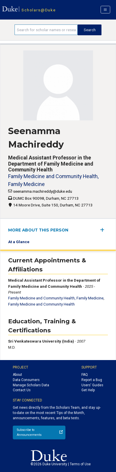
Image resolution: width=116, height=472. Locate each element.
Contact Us (22, 390)
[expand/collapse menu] (104, 229)
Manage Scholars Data (31, 385)
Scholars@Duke (39, 10)
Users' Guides (92, 385)
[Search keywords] (46, 29)
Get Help (88, 390)
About (17, 375)
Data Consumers (26, 380)
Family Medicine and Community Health (41, 304)
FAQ (84, 375)
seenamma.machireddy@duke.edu (42, 191)
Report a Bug (91, 380)
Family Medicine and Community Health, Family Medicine (55, 298)
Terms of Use (80, 464)
